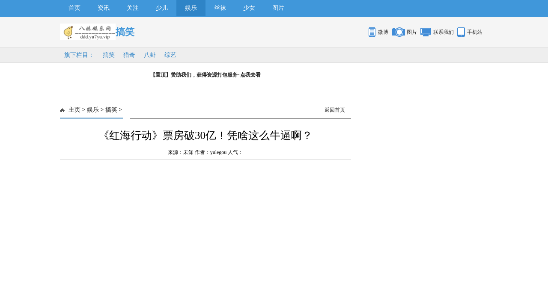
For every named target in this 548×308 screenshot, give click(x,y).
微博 (383, 32)
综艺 (170, 55)
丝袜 (220, 8)
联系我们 (443, 32)
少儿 (162, 8)
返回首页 (335, 110)
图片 (278, 8)
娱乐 (191, 8)
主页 (74, 110)
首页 (74, 8)
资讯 (104, 8)
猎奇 (129, 55)
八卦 (150, 55)
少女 (249, 8)
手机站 (474, 32)
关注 (133, 8)
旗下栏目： (79, 55)
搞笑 (109, 55)
